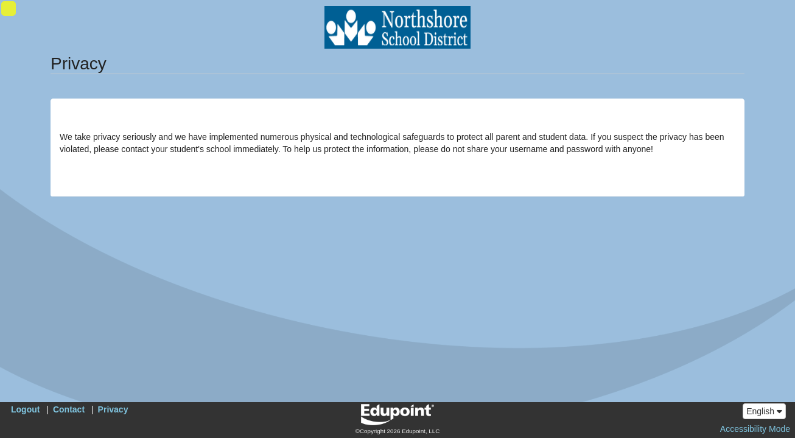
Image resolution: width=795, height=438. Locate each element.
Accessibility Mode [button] (755, 429)
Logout (25, 409)
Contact (69, 409)
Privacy (113, 409)
